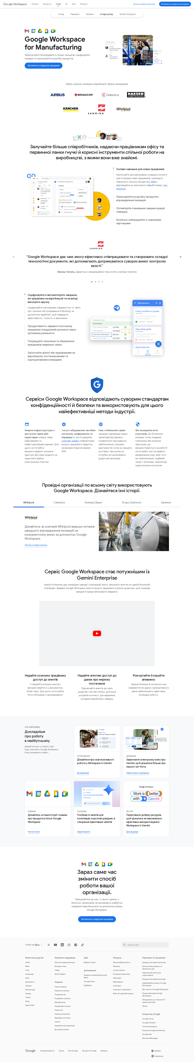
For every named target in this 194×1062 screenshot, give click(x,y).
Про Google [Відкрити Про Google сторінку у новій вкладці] (73, 1051)
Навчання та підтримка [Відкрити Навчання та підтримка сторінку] (153, 958)
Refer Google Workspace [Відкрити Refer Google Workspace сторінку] (123, 993)
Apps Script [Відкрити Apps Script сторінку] (29, 1005)
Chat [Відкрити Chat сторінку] (27, 970)
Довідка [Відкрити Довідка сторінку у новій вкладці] (104, 1051)
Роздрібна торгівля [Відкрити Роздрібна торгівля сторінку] (62, 998)
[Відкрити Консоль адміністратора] (144, 4)
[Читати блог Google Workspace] (34, 832)
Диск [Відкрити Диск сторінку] (27, 978)
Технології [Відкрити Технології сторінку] (59, 1010)
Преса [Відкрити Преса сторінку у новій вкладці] (144, 1006)
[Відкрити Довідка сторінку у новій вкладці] (156, 1050)
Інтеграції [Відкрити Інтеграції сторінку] (117, 986)
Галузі (58, 4)
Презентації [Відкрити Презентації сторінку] (30, 990)
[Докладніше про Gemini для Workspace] (83, 773)
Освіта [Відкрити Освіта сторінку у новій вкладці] (57, 1022)
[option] (61, 14)
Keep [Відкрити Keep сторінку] (27, 1001)
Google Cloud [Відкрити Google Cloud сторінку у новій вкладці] (147, 1019)
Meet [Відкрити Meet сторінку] (27, 966)
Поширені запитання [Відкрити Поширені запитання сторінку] (121, 974)
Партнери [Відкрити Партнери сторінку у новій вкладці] (117, 978)
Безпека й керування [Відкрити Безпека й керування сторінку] (65, 958)
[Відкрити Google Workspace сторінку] (15, 4)
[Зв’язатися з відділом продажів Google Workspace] (175, 4)
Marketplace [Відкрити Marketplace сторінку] (118, 982)
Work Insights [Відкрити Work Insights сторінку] (60, 974)
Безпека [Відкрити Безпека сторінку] (116, 966)
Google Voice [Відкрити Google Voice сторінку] (89, 981)
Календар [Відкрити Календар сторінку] (29, 974)
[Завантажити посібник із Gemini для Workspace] (83, 832)
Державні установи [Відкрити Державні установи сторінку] (62, 1018)
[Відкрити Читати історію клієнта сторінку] (36, 545)
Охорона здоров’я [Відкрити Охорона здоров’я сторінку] (62, 1014)
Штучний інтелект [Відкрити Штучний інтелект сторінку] (62, 1029)
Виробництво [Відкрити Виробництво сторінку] (60, 1002)
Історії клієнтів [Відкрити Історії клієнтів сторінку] (119, 970)
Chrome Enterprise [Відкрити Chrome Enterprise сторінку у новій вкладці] (149, 1026)
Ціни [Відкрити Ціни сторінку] (74, 4)
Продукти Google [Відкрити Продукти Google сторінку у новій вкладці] (89, 1051)
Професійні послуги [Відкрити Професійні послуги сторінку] (63, 1006)
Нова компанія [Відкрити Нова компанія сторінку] (60, 987)
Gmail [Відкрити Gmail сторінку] (27, 962)
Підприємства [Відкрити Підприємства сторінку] (60, 994)
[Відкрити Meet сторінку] (154, 181)
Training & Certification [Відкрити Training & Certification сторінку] (122, 990)
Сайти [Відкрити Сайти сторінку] (28, 997)
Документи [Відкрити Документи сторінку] (30, 982)
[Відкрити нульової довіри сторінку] (70, 441)
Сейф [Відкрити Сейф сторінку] (57, 970)
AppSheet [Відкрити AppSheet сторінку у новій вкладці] (88, 985)
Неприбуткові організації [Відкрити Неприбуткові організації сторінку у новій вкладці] (65, 1026)
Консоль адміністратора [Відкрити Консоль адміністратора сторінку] (65, 962)
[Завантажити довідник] (137, 773)
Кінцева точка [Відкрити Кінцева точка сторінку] (60, 966)
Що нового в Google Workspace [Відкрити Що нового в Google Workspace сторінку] (155, 989)
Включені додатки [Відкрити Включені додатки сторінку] (34, 958)
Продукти (47, 4)
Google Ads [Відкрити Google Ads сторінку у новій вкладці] (147, 1034)
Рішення (35, 4)
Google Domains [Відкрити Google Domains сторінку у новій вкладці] (149, 1023)
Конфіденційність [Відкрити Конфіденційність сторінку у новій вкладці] (47, 1051)
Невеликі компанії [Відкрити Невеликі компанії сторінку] (62, 991)
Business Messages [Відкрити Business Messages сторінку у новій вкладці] (150, 1038)
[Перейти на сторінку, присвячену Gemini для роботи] (132, 832)
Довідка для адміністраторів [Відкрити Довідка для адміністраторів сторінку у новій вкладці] (154, 962)
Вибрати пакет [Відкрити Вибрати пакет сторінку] (90, 962)
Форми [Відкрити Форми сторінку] (28, 993)
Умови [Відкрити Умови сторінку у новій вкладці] (61, 1051)
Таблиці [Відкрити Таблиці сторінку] (28, 986)
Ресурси (83, 4)
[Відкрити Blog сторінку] (37, 945)
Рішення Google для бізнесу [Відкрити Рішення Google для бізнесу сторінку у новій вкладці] (153, 1030)
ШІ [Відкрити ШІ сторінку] (66, 4)
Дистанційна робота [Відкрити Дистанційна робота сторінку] (121, 962)
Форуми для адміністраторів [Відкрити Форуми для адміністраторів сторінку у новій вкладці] (154, 979)
